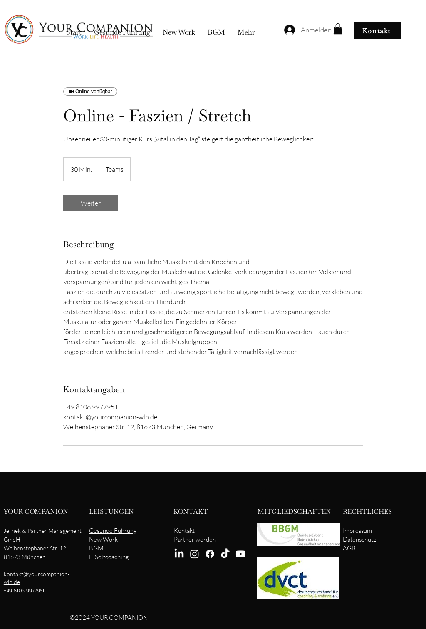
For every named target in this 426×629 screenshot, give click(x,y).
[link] (90, 203)
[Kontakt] (377, 30)
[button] (337, 28)
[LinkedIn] (179, 554)
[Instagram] (194, 554)
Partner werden (195, 539)
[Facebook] (209, 554)
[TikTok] (225, 554)
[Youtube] (240, 554)
